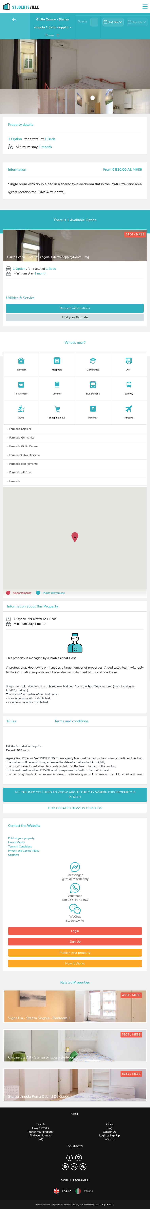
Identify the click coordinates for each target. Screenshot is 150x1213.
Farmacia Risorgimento (22, 464)
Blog (109, 1128)
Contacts (13, 855)
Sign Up (75, 941)
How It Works (16, 842)
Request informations (75, 308)
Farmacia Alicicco (19, 472)
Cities (109, 1124)
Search (40, 1124)
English (62, 1191)
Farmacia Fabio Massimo (23, 455)
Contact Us (109, 1132)
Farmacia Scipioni (19, 429)
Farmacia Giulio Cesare (22, 446)
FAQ (40, 1139)
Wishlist (109, 1139)
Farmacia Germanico (20, 438)
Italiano (84, 1191)
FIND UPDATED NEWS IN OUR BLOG (75, 808)
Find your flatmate (75, 317)
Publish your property (21, 838)
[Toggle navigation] (145, 7)
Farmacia (13, 481)
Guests (82, 21)
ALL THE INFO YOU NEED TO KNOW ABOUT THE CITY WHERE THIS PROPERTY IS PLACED (75, 794)
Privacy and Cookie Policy (23, 851)
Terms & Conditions (20, 846)
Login (75, 931)
